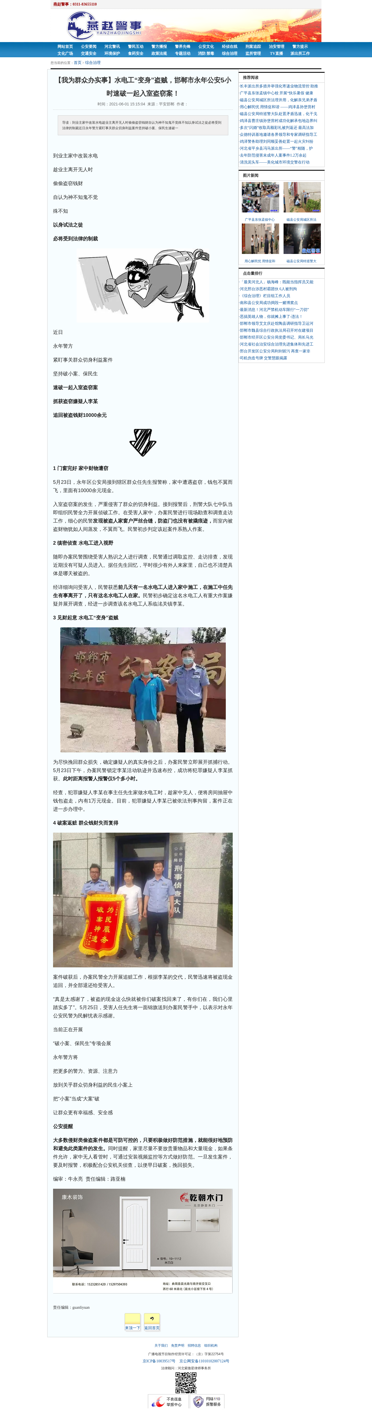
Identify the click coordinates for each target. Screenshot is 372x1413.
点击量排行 (252, 273)
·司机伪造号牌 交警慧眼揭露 (263, 358)
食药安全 (135, 53)
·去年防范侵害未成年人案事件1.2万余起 (272, 155)
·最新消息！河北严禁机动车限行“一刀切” (274, 310)
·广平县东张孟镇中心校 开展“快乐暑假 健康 (276, 93)
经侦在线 (229, 47)
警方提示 (300, 47)
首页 (78, 63)
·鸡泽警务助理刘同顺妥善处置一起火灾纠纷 (276, 141)
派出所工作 (300, 53)
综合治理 (229, 53)
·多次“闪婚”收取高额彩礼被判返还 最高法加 (276, 128)
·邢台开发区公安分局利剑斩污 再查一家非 (274, 351)
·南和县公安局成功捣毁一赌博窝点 (268, 303)
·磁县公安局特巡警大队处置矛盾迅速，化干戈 (278, 114)
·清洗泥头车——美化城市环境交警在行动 (274, 162)
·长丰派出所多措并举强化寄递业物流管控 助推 (278, 86)
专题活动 (182, 53)
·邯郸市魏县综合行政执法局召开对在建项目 (276, 330)
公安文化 (206, 47)
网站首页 (65, 47)
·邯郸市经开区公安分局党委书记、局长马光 (276, 337)
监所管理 (253, 53)
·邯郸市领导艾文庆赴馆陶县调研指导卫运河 (276, 323)
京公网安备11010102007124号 (204, 1361)
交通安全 (88, 53)
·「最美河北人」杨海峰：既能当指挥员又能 (276, 282)
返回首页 (152, 1328)
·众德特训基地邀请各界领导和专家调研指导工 (278, 135)
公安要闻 (88, 47)
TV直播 (276, 53)
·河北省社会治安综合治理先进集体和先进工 (276, 344)
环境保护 (112, 53)
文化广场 (65, 53)
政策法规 (159, 53)
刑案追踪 (253, 47)
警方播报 (159, 47)
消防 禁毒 (206, 53)
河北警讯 (112, 47)
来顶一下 (132, 1328)
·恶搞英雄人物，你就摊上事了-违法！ (271, 317)
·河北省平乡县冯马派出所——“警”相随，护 (276, 148)
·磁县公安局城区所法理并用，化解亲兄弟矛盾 (278, 100)
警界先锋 (182, 47)
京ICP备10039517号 (159, 1361)
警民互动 (135, 47)
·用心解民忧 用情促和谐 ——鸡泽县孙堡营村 (277, 107)
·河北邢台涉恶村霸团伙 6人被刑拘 (268, 289)
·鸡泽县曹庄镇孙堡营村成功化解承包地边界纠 (278, 121)
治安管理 (276, 47)
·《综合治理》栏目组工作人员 (264, 296)
